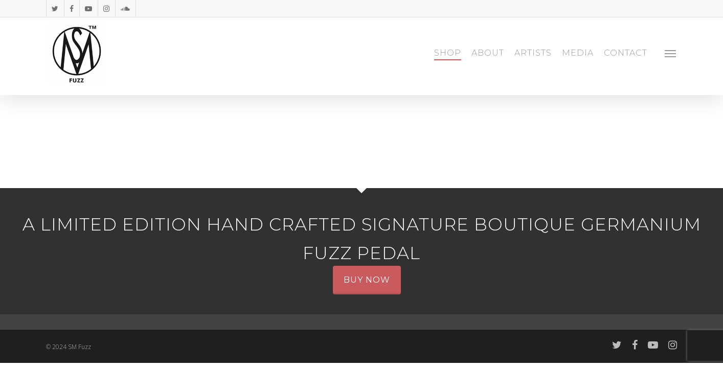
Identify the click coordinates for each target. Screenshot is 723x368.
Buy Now (367, 280)
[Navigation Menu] (671, 53)
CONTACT (625, 53)
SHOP (447, 53)
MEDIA (578, 53)
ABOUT (487, 53)
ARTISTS (533, 53)
